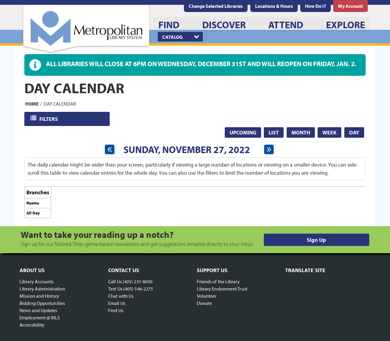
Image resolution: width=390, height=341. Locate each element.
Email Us (116, 303)
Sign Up (316, 239)
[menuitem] (274, 6)
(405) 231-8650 (137, 281)
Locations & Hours (274, 6)
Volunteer (207, 296)
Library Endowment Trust (222, 289)
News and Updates (38, 310)
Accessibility (32, 325)
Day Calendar (60, 103)
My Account (350, 6)
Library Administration (42, 289)
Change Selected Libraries (216, 6)
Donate (204, 303)
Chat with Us (120, 296)
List (274, 132)
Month (300, 132)
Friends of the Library (218, 281)
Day (354, 132)
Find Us (115, 310)
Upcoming (243, 132)
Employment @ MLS (40, 318)
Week (329, 132)
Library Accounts (37, 281)
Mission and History (39, 296)
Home (32, 103)
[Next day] (269, 149)
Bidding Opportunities (42, 303)
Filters (49, 118)
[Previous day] (109, 149)
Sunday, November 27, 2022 (186, 149)
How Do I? (315, 6)
